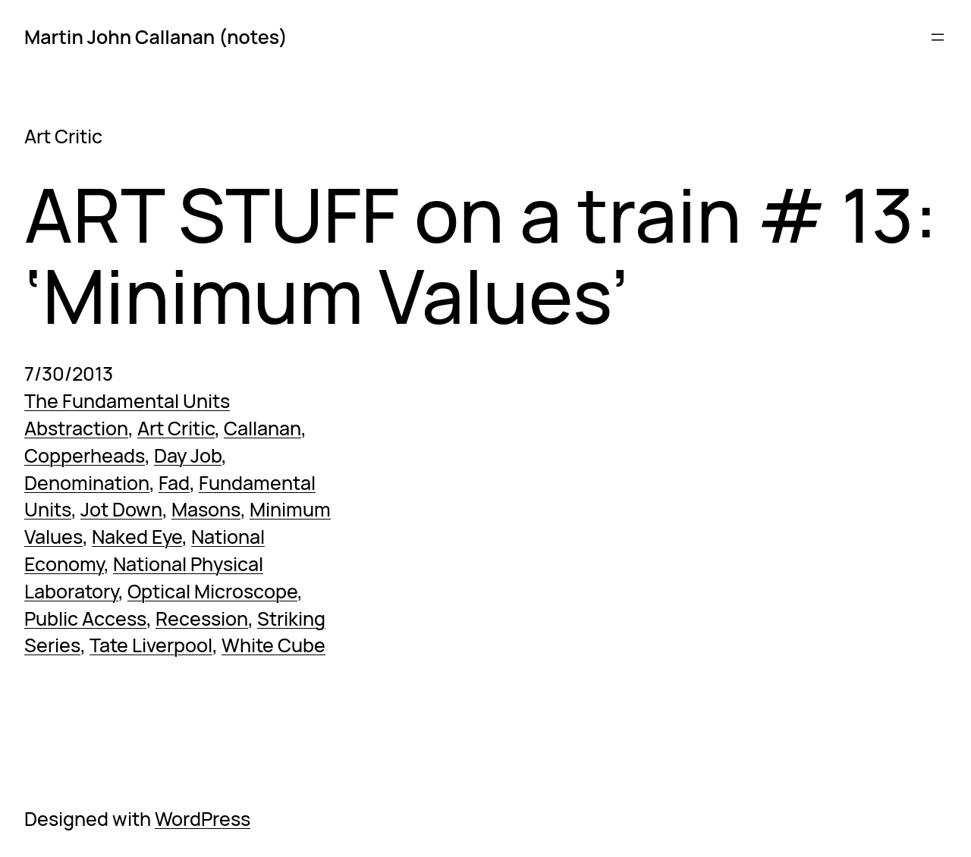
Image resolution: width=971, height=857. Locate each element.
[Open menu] (938, 37)
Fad (174, 482)
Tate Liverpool (151, 645)
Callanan (262, 428)
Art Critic (176, 428)
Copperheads (84, 455)
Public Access (85, 618)
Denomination (86, 482)
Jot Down (121, 509)
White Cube (273, 645)
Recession (202, 618)
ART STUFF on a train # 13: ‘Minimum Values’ (481, 255)
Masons (205, 509)
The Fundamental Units (127, 401)
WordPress (202, 818)
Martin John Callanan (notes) (156, 37)
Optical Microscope (212, 591)
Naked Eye (137, 536)
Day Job (188, 455)
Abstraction (76, 428)
